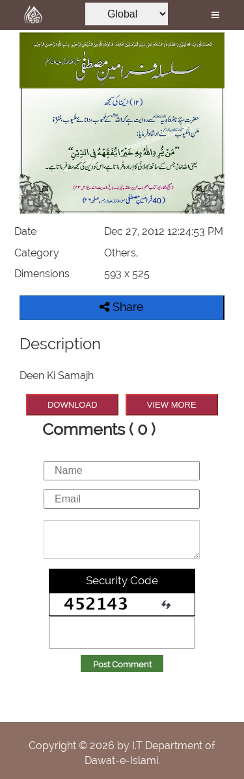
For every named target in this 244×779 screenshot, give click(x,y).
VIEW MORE (172, 405)
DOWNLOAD (72, 405)
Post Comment (122, 664)
